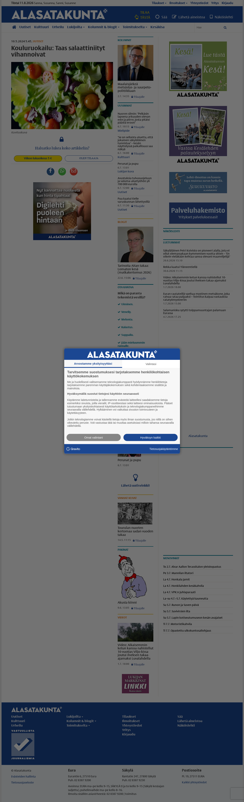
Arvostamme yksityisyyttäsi (93, 363)
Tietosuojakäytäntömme (163, 448)
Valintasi (151, 363)
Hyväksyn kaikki (150, 437)
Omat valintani (93, 437)
